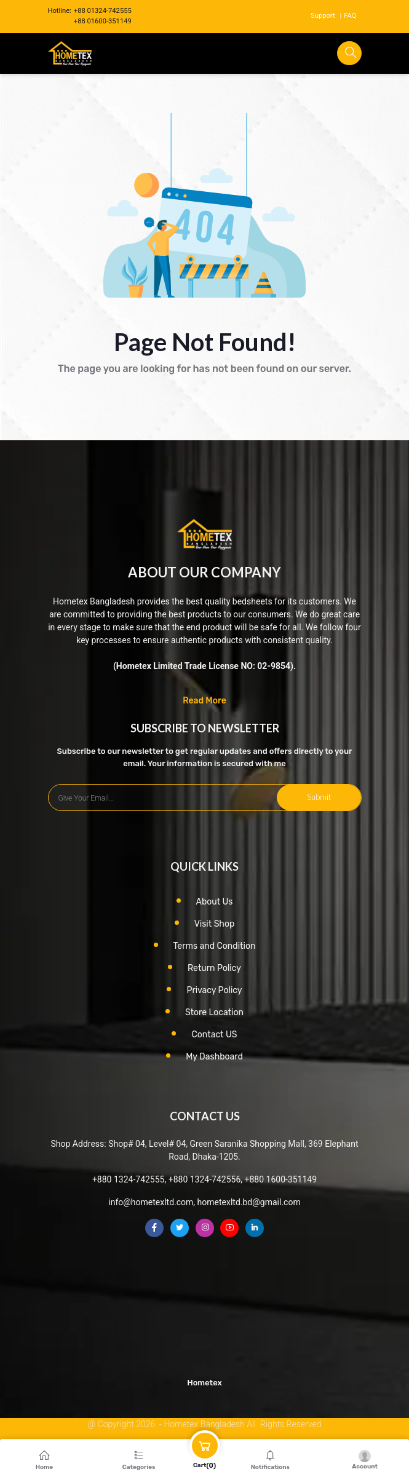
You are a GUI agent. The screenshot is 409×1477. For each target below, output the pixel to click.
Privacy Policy (214, 990)
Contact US (214, 1034)
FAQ (350, 16)
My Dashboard (214, 1056)
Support (323, 16)
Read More (204, 700)
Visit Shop (214, 924)
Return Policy (214, 968)
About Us (214, 902)
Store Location (214, 1012)
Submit (319, 797)
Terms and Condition (214, 946)
